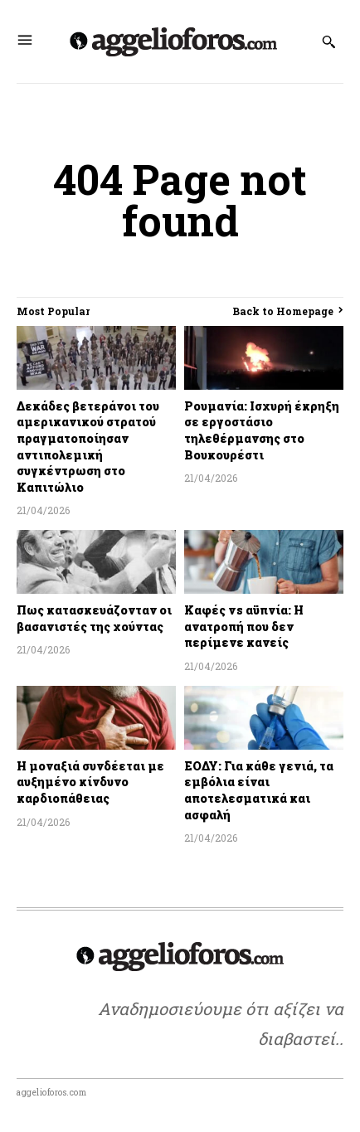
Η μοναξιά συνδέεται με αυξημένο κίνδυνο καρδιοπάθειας (90, 782)
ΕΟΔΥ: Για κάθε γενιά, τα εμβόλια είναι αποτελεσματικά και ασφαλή (258, 790)
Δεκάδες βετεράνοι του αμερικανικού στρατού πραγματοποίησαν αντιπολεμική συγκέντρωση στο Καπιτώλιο (88, 446)
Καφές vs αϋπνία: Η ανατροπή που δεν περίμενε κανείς (244, 626)
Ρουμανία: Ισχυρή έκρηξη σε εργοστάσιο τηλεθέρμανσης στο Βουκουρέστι (261, 430)
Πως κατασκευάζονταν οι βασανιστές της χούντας (94, 618)
